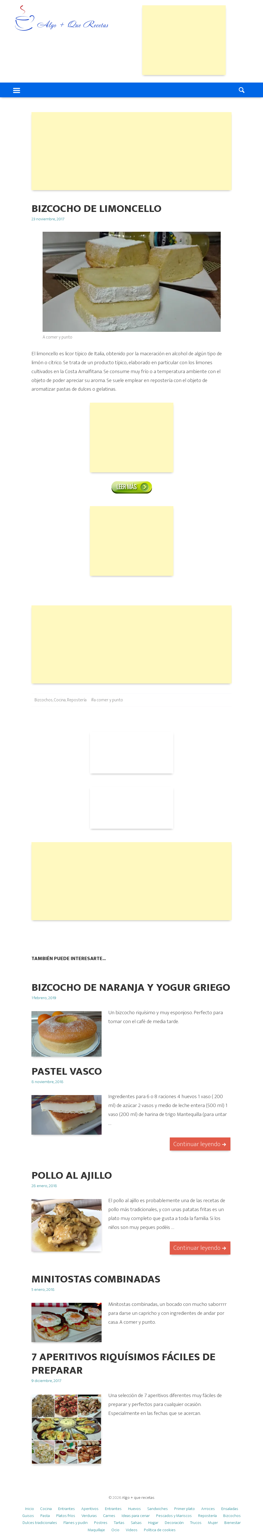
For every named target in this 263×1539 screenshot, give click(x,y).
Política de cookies (160, 1529)
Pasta (45, 1515)
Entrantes (66, 1508)
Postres (100, 1522)
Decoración (174, 1522)
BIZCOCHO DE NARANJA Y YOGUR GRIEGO (130, 988)
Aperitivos (90, 1508)
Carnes (109, 1515)
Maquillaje (96, 1529)
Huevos (134, 1508)
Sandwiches (157, 1508)
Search (242, 90)
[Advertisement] (184, 40)
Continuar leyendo (196, 1144)
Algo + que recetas (138, 1497)
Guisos (28, 1515)
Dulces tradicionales (40, 1522)
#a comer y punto (107, 700)
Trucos (195, 1522)
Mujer (213, 1522)
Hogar (153, 1522)
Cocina (60, 700)
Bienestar (232, 1522)
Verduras (89, 1515)
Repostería (77, 700)
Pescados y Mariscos (174, 1515)
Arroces (208, 1508)
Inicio (29, 1508)
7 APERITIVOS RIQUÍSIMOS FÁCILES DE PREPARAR (123, 1363)
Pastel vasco (66, 1071)
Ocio (115, 1529)
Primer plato (184, 1508)
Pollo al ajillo (71, 1175)
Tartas (119, 1522)
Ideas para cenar (136, 1515)
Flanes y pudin (75, 1522)
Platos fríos (65, 1515)
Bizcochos (44, 700)
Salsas (136, 1522)
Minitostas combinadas (95, 1279)
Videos (131, 1529)
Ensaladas (229, 1508)
